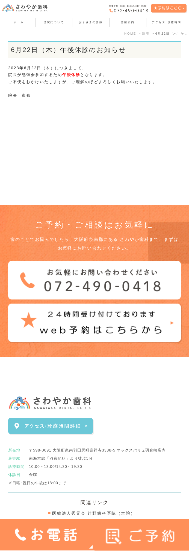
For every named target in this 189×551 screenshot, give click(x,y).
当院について (53, 22)
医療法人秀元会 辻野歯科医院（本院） (93, 513)
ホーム (19, 22)
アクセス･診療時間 (166, 22)
